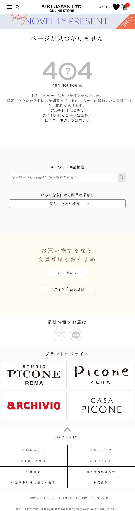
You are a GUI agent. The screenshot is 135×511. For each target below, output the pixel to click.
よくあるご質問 (33, 461)
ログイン (105, 7)
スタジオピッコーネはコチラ (67, 115)
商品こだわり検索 (65, 203)
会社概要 (33, 472)
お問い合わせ (101, 461)
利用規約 (101, 482)
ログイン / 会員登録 (67, 289)
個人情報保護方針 (101, 472)
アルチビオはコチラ (67, 110)
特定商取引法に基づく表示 (34, 482)
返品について (101, 450)
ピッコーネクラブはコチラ (67, 120)
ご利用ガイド (34, 450)
